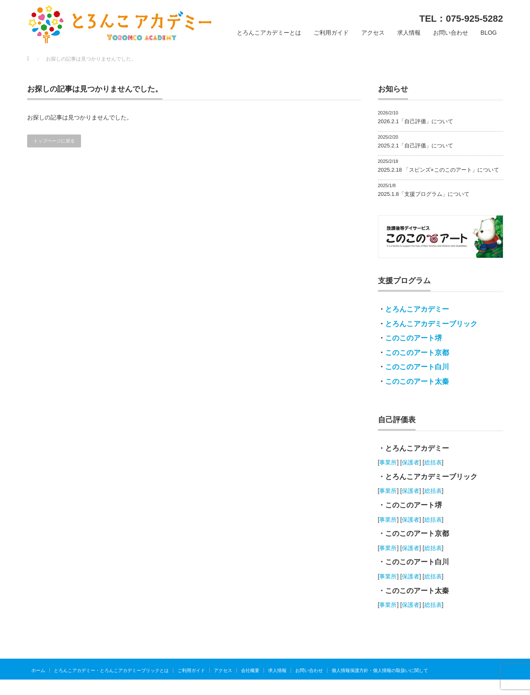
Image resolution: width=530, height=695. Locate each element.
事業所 (388, 462)
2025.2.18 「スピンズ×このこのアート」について (438, 170)
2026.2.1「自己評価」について (416, 121)
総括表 (433, 462)
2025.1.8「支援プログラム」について (424, 194)
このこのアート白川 (417, 367)
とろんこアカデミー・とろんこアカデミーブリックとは (111, 670)
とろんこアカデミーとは (269, 32)
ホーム (38, 670)
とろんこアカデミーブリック (431, 324)
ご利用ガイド (331, 32)
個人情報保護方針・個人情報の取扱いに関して (380, 670)
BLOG (489, 32)
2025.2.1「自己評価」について (416, 145)
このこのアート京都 (417, 353)
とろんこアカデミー (417, 309)
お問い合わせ (450, 32)
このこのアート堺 (413, 338)
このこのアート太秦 (417, 382)
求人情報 (409, 32)
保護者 (410, 462)
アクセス (373, 32)
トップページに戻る (54, 140)
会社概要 (250, 670)
